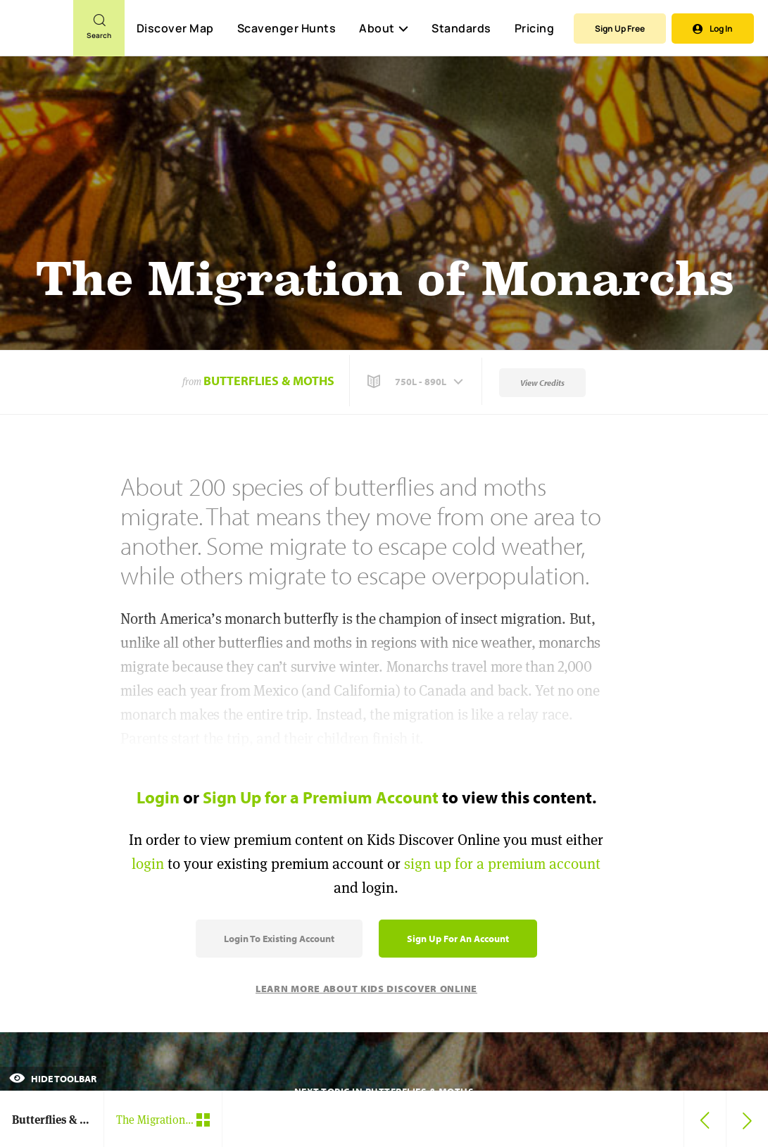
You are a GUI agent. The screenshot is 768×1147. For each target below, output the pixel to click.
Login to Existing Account (279, 938)
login (148, 863)
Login (158, 797)
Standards (461, 28)
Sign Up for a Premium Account (321, 797)
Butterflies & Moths (268, 380)
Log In (713, 29)
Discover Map (175, 28)
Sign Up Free (620, 29)
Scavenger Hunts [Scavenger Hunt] (286, 29)
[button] (417, 381)
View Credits (542, 382)
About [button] (383, 28)
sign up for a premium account (502, 863)
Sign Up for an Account (458, 938)
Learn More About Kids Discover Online (366, 988)
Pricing (535, 28)
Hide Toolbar (52, 1078)
